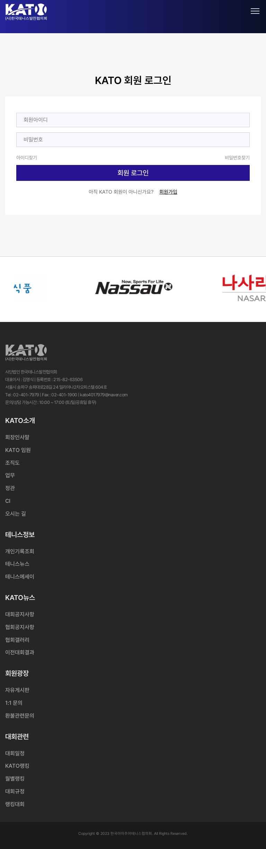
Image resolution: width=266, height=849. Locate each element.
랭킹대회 (15, 804)
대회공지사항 (19, 614)
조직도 (12, 463)
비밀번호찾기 (237, 157)
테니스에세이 (19, 576)
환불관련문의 (19, 715)
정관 (10, 488)
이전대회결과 (19, 652)
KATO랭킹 (17, 766)
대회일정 (15, 753)
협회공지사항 (19, 627)
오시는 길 (15, 513)
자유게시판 (17, 690)
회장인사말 (17, 437)
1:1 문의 (14, 703)
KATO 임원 (18, 450)
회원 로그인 (133, 173)
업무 (10, 475)
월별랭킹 (15, 778)
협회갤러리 (17, 640)
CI (7, 501)
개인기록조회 (19, 551)
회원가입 (168, 192)
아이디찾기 (26, 157)
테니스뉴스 (17, 564)
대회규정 (15, 791)
